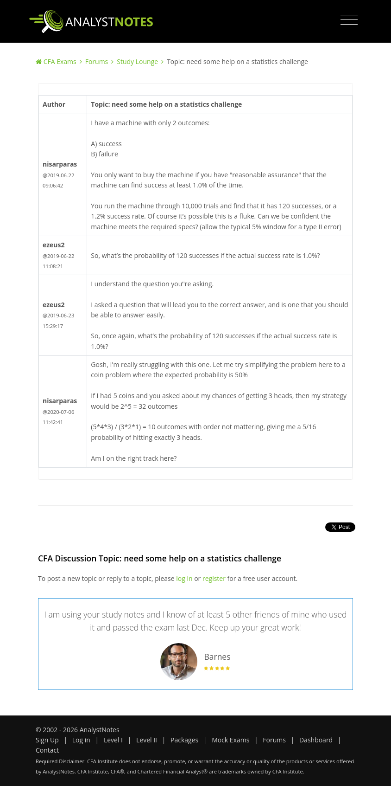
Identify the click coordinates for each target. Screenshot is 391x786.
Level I (113, 739)
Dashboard (316, 739)
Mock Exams (230, 739)
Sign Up (47, 739)
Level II (146, 739)
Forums (96, 61)
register (214, 578)
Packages (184, 739)
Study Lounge (137, 61)
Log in (81, 739)
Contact (47, 750)
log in (184, 578)
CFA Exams (60, 61)
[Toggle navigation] (349, 20)
